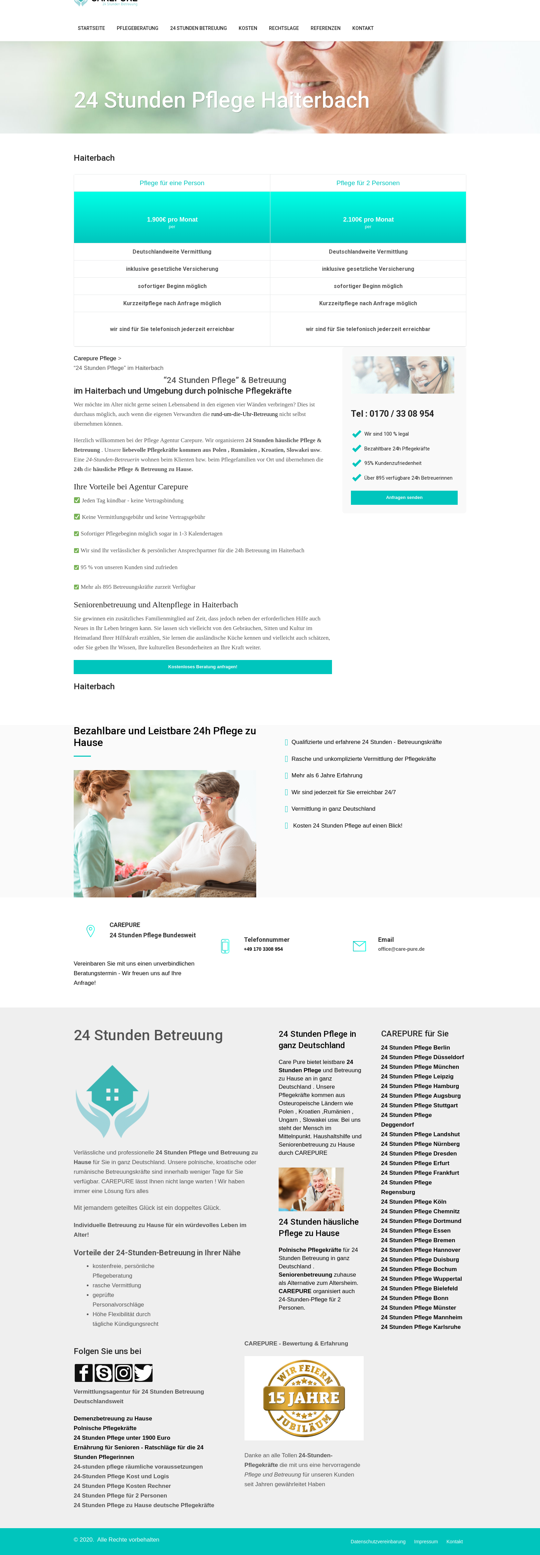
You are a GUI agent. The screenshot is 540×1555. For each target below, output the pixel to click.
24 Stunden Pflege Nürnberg (420, 1144)
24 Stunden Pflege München (420, 1067)
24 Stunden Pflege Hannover (421, 1250)
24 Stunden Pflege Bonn (415, 1298)
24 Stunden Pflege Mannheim (422, 1317)
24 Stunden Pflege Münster (418, 1307)
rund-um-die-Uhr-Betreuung (244, 414)
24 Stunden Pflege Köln (414, 1202)
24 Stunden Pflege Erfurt (416, 1163)
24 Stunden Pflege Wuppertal (421, 1279)
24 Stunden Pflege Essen (416, 1230)
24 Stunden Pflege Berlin (415, 1047)
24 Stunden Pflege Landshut (420, 1134)
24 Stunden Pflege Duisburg (420, 1259)
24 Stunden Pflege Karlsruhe (421, 1327)
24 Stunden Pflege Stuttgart (420, 1105)
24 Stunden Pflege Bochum (419, 1269)
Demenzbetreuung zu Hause (113, 1418)
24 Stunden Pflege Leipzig (417, 1076)
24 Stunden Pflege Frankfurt (421, 1173)
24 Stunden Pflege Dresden (419, 1153)
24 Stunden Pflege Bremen (419, 1240)
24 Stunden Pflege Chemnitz (420, 1211)
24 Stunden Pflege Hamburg (420, 1086)
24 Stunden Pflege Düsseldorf (422, 1057)
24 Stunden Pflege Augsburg (421, 1096)
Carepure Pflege (96, 358)
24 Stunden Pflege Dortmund (421, 1221)
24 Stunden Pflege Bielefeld (419, 1288)
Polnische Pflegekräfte (106, 1428)
